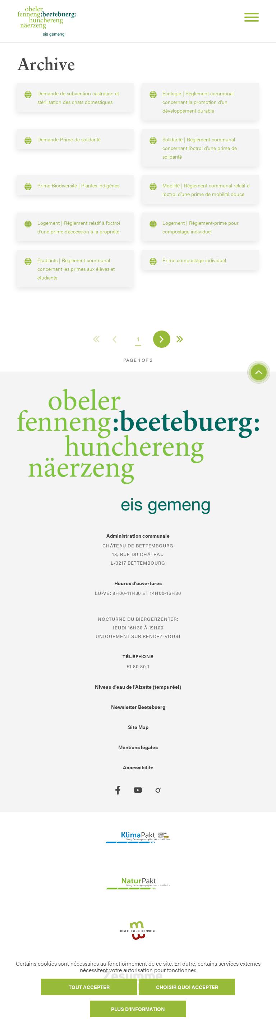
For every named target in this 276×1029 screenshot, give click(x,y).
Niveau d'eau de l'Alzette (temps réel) (138, 686)
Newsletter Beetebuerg (138, 706)
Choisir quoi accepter (187, 987)
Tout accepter (89, 987)
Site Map (138, 726)
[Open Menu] (249, 18)
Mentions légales (138, 747)
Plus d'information (138, 1008)
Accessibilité (138, 767)
